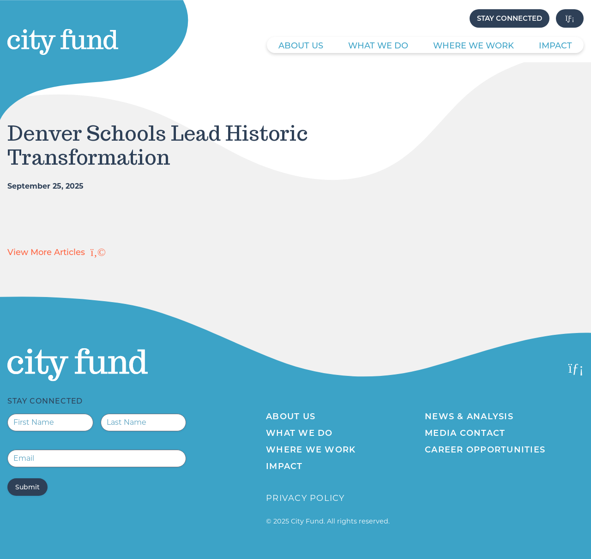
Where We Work (473, 46)
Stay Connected (509, 18)
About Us (300, 46)
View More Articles (56, 252)
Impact (555, 46)
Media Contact (465, 433)
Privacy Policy (305, 498)
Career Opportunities (485, 450)
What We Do (378, 46)
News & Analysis (469, 416)
